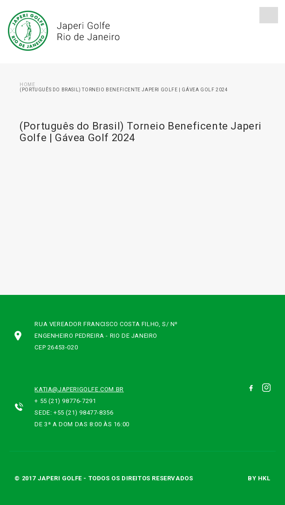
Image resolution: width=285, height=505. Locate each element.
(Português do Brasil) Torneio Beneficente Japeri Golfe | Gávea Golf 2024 (124, 89)
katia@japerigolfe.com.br (78, 389)
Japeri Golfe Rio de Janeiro (63, 31)
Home (27, 84)
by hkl (259, 478)
